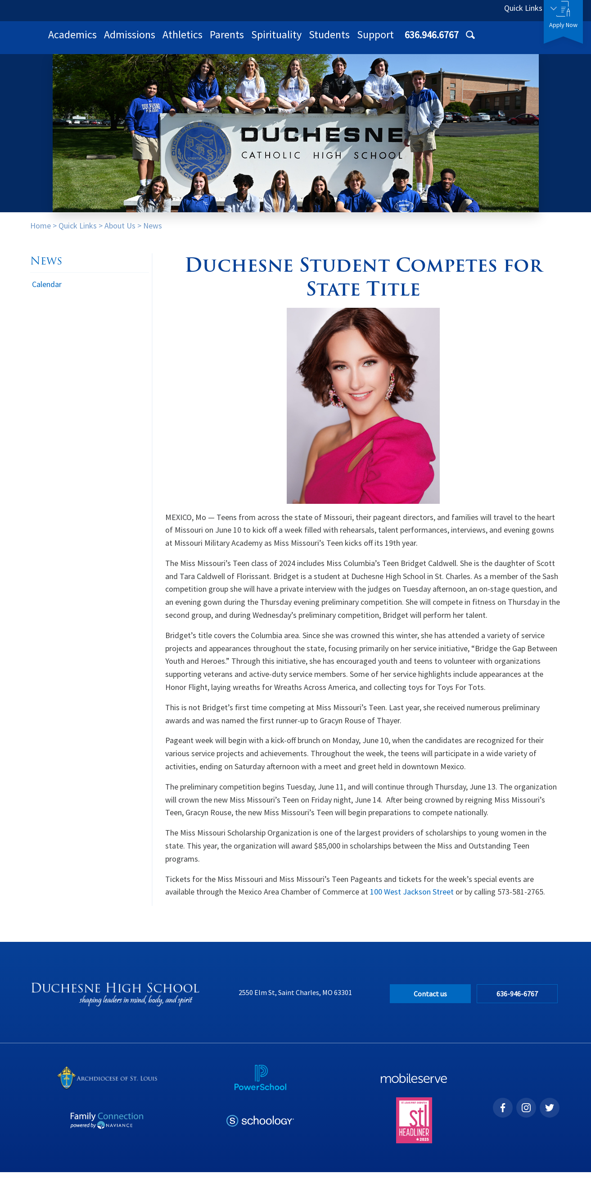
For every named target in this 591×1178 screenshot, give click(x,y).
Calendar (47, 290)
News (152, 231)
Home (40, 231)
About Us (119, 231)
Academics (190, 40)
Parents (344, 40)
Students (446, 40)
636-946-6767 (520, 999)
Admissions (247, 40)
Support (492, 40)
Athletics (300, 40)
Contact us (430, 999)
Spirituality (394, 40)
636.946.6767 (456, 10)
